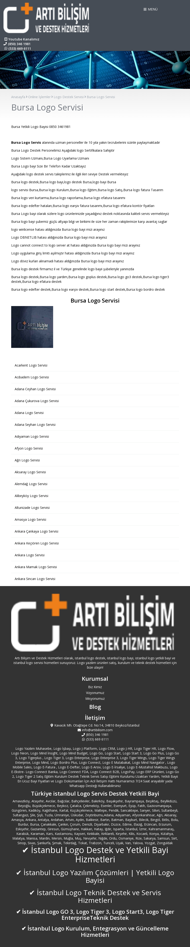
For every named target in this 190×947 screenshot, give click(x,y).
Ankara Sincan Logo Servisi (35, 579)
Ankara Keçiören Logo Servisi (37, 543)
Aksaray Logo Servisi (30, 472)
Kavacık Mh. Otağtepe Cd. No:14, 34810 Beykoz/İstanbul (95, 725)
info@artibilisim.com (95, 730)
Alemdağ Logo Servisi (31, 484)
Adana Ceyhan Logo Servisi (35, 389)
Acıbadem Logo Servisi (32, 377)
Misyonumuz (95, 698)
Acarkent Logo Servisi (31, 365)
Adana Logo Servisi (29, 412)
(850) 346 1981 (17, 44)
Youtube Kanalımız (21, 39)
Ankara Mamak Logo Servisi (36, 567)
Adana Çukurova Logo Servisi (37, 401)
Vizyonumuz (95, 692)
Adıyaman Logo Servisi (32, 436)
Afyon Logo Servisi (29, 448)
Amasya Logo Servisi (30, 519)
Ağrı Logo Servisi (27, 460)
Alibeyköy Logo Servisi (31, 496)
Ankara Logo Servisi (30, 555)
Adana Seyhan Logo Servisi (35, 424)
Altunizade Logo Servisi (32, 507)
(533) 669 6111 (17, 48)
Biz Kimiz (95, 687)
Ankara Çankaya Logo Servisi (36, 531)
